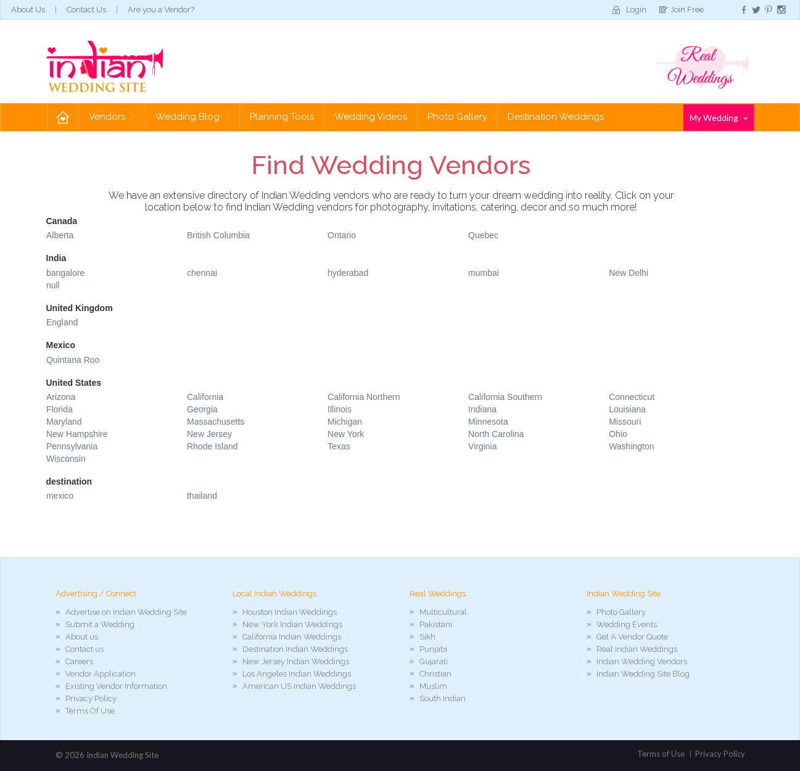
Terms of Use (661, 753)
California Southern (505, 397)
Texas (339, 446)
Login (636, 9)
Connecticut (631, 397)
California (205, 397)
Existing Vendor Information (116, 686)
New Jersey (209, 434)
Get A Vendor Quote (632, 636)
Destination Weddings (556, 116)
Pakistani (435, 624)
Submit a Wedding (99, 624)
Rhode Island (212, 446)
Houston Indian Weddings (289, 612)
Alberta (59, 235)
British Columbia (218, 235)
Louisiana (627, 409)
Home (62, 117)
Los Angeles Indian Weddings (296, 673)
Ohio (618, 434)
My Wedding (719, 117)
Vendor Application (100, 673)
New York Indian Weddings (292, 624)
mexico (59, 496)
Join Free (687, 9)
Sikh (427, 636)
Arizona (60, 397)
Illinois (340, 409)
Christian (435, 673)
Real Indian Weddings (636, 649)
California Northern (364, 397)
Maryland (64, 422)
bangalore (65, 273)
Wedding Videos (370, 116)
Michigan (345, 422)
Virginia (482, 446)
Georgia (202, 409)
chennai (202, 273)
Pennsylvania (71, 446)
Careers (79, 661)
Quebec (483, 235)
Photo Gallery (457, 116)
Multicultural (443, 612)
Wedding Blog (192, 116)
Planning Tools (282, 116)
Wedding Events (626, 624)
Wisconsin (66, 459)
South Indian (442, 698)
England (62, 322)
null (53, 285)
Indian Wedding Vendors (641, 661)
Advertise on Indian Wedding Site (126, 612)
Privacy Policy (91, 698)
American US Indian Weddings (299, 686)
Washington (631, 446)
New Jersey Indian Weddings (295, 661)
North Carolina (496, 434)
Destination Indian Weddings (295, 649)
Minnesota (488, 422)
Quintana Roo (72, 360)
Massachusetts (215, 422)
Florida (59, 409)
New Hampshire (77, 434)
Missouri (625, 422)
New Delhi (628, 273)
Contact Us (86, 9)
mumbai (483, 273)
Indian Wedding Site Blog (643, 673)
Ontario (342, 235)
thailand (202, 496)
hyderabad (348, 273)
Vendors (112, 116)
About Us (28, 9)
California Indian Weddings (291, 636)
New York (346, 434)
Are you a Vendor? (161, 9)
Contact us (84, 649)
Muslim (433, 686)
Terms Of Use (90, 710)
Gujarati (433, 661)
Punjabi (433, 649)
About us (81, 636)
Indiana (482, 409)
